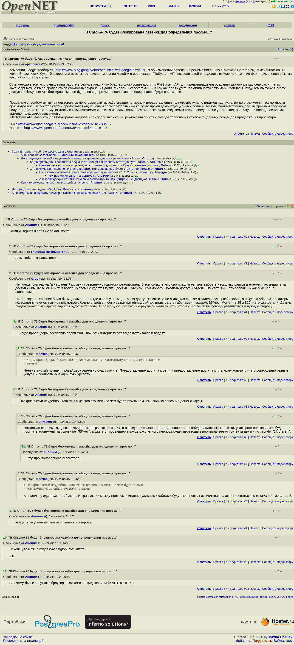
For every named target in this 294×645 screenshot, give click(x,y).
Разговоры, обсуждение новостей (39, 44)
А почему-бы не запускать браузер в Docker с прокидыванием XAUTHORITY (65, 193)
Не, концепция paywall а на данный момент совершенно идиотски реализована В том (81, 158)
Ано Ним (102, 175)
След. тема (287, 597)
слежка (229, 25)
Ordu (145, 158)
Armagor (161, 172)
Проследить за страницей (23, 640)
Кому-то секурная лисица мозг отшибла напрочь (55, 182)
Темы (263, 597)
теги (226, 6)
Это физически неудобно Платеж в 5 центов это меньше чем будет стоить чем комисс (90, 168)
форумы (22, 25)
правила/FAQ (64, 25)
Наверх (255, 236)
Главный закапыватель (78, 155)
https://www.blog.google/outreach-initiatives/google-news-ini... (102, 70)
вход (249, 1)
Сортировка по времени (270, 206)
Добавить (243, 640)
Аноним (73, 151)
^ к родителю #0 (236, 236)
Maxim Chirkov (280, 637)
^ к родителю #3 (236, 338)
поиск (105, 25)
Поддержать (262, 640)
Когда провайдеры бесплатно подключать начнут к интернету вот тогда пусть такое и (89, 162)
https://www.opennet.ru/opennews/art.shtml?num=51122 (66, 128)
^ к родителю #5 (236, 380)
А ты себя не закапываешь (40, 155)
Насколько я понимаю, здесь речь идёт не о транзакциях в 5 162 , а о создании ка (96, 172)
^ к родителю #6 (236, 437)
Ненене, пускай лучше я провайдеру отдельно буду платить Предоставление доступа (99, 165)
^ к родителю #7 (236, 464)
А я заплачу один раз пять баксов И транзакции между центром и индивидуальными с (99, 179)
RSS (271, 25)
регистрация (261, 1)
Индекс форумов (249, 597)
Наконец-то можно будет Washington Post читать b (47, 189)
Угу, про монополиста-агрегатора (71, 175)
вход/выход (188, 25)
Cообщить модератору (277, 133)
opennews (32, 64)
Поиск (216, 6)
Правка (255, 133)
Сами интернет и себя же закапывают (38, 151)
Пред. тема (274, 597)
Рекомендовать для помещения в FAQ (217, 597)
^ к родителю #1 (236, 263)
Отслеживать (285, 49)
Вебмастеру (283, 640)
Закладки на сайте (17, 637)
